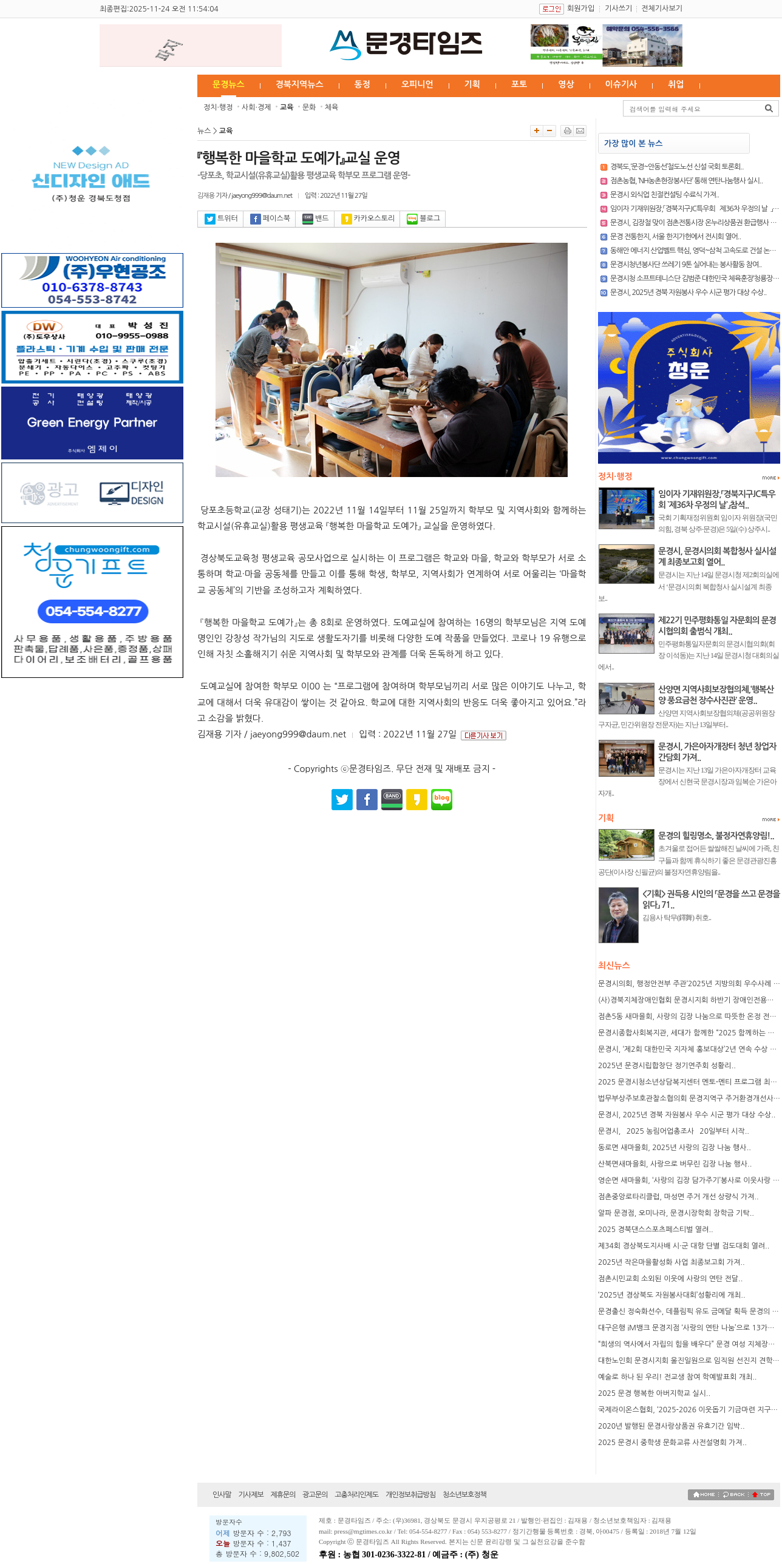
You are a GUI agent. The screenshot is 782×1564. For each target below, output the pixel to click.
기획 (472, 84)
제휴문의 (282, 1494)
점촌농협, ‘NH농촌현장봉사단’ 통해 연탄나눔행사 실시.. (686, 180)
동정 (362, 84)
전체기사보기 (661, 8)
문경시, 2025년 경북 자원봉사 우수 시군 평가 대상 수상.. (688, 292)
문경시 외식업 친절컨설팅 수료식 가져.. (664, 194)
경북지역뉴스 (300, 84)
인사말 (221, 1494)
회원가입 (580, 8)
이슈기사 (621, 84)
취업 (676, 84)
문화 (309, 107)
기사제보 (251, 1494)
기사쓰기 (618, 8)
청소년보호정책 (464, 1494)
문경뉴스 (228, 84)
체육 (332, 107)
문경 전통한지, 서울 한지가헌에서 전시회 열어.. (675, 236)
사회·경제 (256, 107)
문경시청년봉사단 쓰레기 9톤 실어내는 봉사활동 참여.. (686, 264)
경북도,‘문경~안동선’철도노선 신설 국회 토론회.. (677, 167)
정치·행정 (218, 107)
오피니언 (417, 84)
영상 (566, 84)
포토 (519, 84)
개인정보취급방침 (410, 1494)
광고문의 (314, 1494)
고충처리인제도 (356, 1494)
